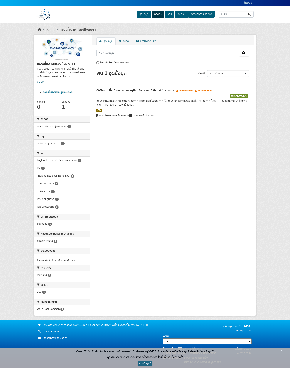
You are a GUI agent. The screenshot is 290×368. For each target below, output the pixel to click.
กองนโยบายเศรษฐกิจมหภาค (78, 29)
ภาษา (166, 336)
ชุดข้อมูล (144, 14)
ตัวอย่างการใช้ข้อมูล (201, 14)
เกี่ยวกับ (181, 14)
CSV (99, 110)
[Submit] (250, 14)
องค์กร (158, 14)
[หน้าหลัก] (39, 29)
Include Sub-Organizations (112, 63)
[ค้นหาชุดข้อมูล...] (236, 14)
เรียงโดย (201, 73)
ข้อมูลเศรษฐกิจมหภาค (239, 96)
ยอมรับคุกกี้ (145, 363)
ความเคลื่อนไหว (146, 41)
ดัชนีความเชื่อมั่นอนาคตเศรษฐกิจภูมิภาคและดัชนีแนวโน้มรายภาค (135, 90)
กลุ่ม (169, 14)
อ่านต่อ (40, 82)
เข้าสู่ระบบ (247, 3)
